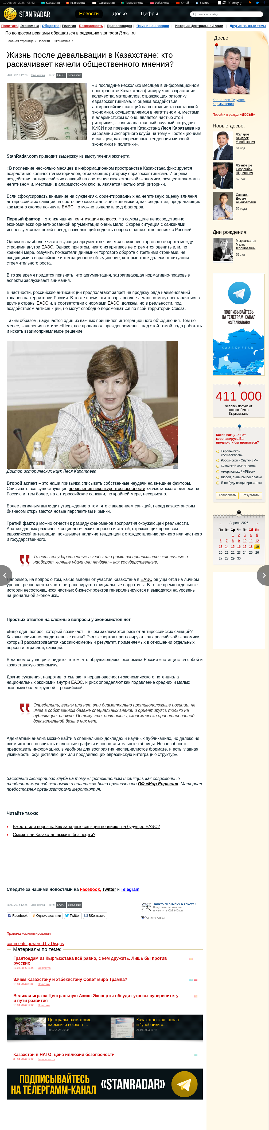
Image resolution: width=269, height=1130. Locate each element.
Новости (43, 41)
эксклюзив (74, 75)
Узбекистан (162, 2)
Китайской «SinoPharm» (238, 466)
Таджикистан (106, 2)
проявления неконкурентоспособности (107, 488)
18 (250, 547)
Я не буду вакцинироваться (241, 483)
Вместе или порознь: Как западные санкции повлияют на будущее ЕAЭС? (86, 826)
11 (250, 541)
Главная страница (20, 41)
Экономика (29, 26)
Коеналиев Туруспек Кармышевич (229, 102)
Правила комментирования (29, 933)
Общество (51, 26)
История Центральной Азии (199, 26)
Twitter (109, 889)
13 (220, 547)
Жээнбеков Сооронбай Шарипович (244, 169)
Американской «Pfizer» (238, 471)
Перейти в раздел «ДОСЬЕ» (234, 115)
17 (244, 547)
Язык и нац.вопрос (153, 26)
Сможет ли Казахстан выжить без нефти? (54, 834)
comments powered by (35, 943)
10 (244, 541)
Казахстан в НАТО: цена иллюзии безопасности (64, 1054)
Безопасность (91, 26)
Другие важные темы (248, 26)
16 (239, 547)
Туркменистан (134, 2)
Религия (69, 26)
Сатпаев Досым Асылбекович (246, 198)
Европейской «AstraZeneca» (232, 453)
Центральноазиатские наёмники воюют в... (70, 1022)
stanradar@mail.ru (118, 33)
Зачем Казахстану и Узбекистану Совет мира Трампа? (70, 979)
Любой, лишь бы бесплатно (241, 477)
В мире (204, 2)
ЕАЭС (61, 75)
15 (233, 547)
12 (257, 541)
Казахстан (53, 2)
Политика (9, 26)
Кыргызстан (79, 2)
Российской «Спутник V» (239, 460)
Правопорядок (119, 26)
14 (226, 547)
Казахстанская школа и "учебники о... (158, 1022)
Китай (185, 2)
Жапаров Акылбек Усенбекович (245, 138)
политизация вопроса (94, 219)
